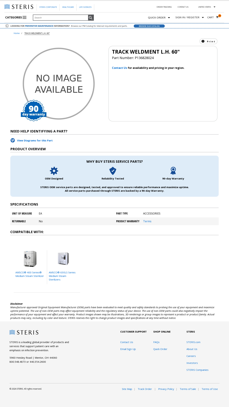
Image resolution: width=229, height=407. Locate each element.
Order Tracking (164, 7)
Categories (15, 17)
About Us (191, 349)
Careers (191, 356)
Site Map (127, 389)
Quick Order (159, 17)
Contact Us (183, 7)
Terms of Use (210, 389)
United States (204, 7)
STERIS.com (193, 342)
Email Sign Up (128, 349)
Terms (147, 221)
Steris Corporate (48, 7)
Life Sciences (85, 7)
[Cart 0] (213, 17)
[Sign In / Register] (189, 17)
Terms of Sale (188, 389)
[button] (91, 18)
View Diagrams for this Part (35, 140)
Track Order (145, 389)
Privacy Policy (166, 389)
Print (210, 41)
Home (17, 33)
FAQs (156, 342)
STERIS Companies (197, 369)
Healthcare (68, 7)
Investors (192, 363)
